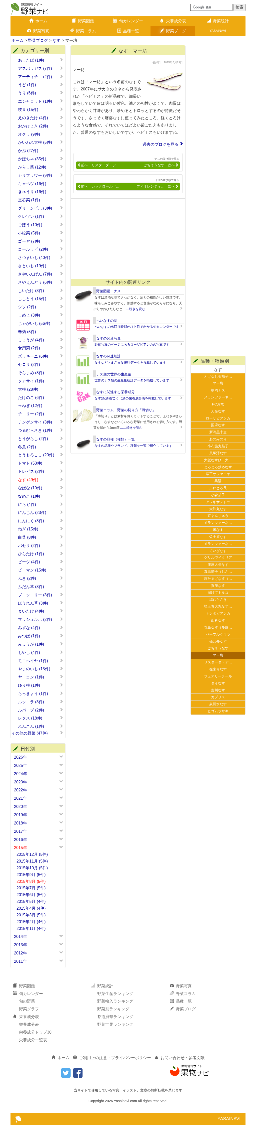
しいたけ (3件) (40, 290)
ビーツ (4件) (40, 561)
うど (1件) (40, 84)
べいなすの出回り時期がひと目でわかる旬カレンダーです (136, 327)
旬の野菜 (27, 1001)
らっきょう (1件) (40, 693)
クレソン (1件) (40, 216)
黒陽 (218, 481)
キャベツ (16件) (40, 183)
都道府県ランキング (115, 1017)
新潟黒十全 (218, 432)
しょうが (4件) (40, 340)
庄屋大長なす (218, 564)
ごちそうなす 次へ (161, 165)
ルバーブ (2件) (40, 710)
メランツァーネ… (218, 397)
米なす (218, 530)
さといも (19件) (40, 265)
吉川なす (218, 690)
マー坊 (218, 383)
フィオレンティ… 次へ (157, 186)
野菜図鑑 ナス (108, 291)
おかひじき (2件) (40, 126)
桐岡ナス (218, 390)
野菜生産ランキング (115, 994)
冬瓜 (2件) (40, 447)
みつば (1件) (40, 636)
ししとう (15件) (40, 298)
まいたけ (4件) (40, 611)
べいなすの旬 (106, 321)
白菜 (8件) (40, 537)
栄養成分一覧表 (33, 1040)
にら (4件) (40, 504)
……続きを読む (133, 309)
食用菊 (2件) (40, 348)
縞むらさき (218, 600)
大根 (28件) (40, 389)
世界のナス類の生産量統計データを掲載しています (131, 380)
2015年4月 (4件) (31, 908)
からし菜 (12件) (40, 167)
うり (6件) (40, 93)
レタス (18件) (40, 718)
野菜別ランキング (113, 1009)
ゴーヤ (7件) (40, 241)
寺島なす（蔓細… (218, 627)
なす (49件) (40, 479)
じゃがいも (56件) (40, 323)
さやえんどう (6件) (40, 282)
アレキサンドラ (218, 502)
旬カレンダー (128, 21)
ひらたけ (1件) (40, 553)
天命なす (218, 411)
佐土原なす (218, 537)
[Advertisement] (126, 239)
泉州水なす (218, 704)
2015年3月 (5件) (31, 915)
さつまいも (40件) (40, 257)
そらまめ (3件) (40, 372)
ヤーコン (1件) (40, 677)
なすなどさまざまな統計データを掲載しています (130, 362)
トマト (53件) (40, 463)
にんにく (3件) (40, 520)
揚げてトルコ (218, 593)
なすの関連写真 (108, 338)
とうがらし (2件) (40, 438)
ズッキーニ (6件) (40, 356)
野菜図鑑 (83, 21)
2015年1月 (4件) (31, 928)
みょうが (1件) (40, 644)
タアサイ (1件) (40, 381)
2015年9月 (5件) (31, 875)
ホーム (38, 21)
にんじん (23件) (40, 512)
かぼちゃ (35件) (40, 159)
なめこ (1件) (40, 496)
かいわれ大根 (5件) (40, 142)
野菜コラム (83, 31)
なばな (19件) (40, 488)
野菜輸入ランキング (115, 1001)
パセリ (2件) (40, 545)
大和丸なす (218, 509)
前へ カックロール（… (99, 186)
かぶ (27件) (40, 150)
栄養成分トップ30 (35, 1032)
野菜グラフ (29, 1009)
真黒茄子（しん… (218, 572)
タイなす (218, 683)
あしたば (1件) (40, 60)
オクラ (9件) (40, 134)
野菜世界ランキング (115, 1024)
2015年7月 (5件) (31, 888)
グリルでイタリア (218, 557)
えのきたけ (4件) (40, 117)
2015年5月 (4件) (31, 901)
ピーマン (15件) (40, 570)
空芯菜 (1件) (40, 200)
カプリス (218, 697)
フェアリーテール (218, 676)
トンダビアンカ (218, 613)
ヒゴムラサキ (218, 711)
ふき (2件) (40, 578)
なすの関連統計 (108, 356)
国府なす (218, 425)
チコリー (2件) (40, 413)
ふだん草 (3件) (40, 586)
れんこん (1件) (40, 726)
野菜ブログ (173, 31)
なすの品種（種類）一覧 (115, 439)
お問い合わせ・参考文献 (179, 1058)
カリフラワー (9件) (40, 175)
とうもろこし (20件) (40, 455)
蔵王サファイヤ (218, 474)
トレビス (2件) (40, 471)
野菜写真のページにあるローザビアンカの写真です (131, 344)
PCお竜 (218, 404)
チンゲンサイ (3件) (40, 422)
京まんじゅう (218, 516)
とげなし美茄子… (218, 376)
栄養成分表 (173, 21)
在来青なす (218, 669)
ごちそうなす (218, 648)
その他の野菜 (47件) (37, 733)
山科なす (218, 620)
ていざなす (218, 551)
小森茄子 (218, 495)
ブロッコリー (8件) (40, 595)
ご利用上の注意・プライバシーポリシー (112, 1058)
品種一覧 (128, 31)
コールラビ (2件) (40, 249)
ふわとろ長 (218, 488)
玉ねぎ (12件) (40, 405)
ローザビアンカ (218, 418)
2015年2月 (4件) (31, 922)
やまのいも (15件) (40, 668)
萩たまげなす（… (218, 579)
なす (56, 40)
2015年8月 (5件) (31, 881)
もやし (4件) (40, 652)
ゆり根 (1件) (40, 685)
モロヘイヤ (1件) (40, 660)
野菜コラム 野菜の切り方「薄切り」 (126, 410)
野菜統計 (218, 21)
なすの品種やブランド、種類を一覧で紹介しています (133, 446)
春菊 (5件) (40, 331)
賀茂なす (218, 586)
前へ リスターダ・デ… (99, 165)
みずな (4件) (40, 627)
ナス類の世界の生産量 (113, 374)
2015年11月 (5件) (32, 861)
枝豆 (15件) (40, 109)
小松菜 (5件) (40, 233)
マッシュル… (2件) (40, 619)
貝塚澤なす (218, 453)
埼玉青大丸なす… (218, 606)
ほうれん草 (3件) (40, 603)
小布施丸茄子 (218, 446)
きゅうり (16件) (40, 191)
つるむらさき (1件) (40, 430)
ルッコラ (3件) (40, 701)
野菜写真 (38, 31)
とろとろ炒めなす (218, 467)
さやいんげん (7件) (40, 274)
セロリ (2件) (40, 364)
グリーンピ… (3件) (40, 208)
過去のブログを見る (160, 144)
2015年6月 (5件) (31, 895)
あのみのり (218, 439)
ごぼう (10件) (40, 224)
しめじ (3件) (40, 315)
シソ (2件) (40, 307)
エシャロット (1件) (40, 101)
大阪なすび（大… (218, 460)
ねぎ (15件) (40, 529)
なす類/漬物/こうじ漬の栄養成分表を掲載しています (132, 398)
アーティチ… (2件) (40, 76)
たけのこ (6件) (40, 397)
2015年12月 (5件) (32, 854)
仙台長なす (218, 641)
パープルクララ (218, 634)
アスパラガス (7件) (40, 68)
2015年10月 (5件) (32, 868)
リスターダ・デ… (218, 662)
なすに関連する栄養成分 (115, 392)
